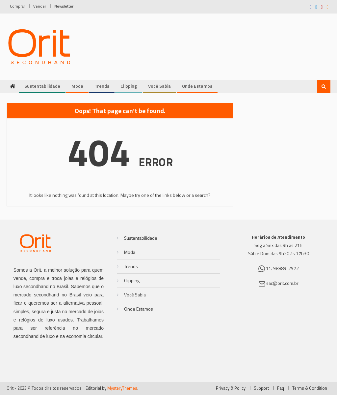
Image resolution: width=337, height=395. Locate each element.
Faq (280, 388)
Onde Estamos (197, 85)
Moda (77, 85)
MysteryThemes (122, 388)
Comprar (17, 6)
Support (261, 388)
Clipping (128, 85)
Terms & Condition (309, 388)
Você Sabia (159, 85)
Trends (101, 85)
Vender (39, 6)
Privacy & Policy (231, 388)
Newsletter (63, 6)
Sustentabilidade (42, 85)
